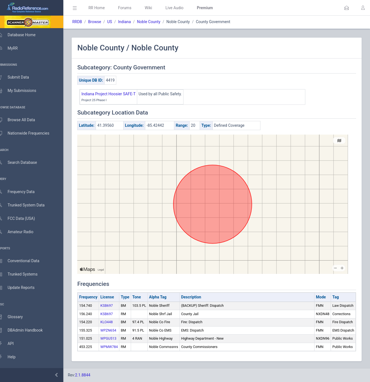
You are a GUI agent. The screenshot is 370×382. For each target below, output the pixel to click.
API (11, 343)
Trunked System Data (26, 205)
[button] (346, 8)
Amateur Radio (21, 232)
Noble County (156, 22)
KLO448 (114, 322)
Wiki (156, 8)
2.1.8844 (90, 375)
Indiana (132, 22)
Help (12, 357)
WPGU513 (116, 338)
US (117, 22)
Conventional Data (23, 261)
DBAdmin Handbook (25, 330)
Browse (102, 22)
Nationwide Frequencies (28, 133)
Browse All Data (21, 120)
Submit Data (18, 77)
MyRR (13, 48)
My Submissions (22, 90)
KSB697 (114, 305)
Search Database (22, 162)
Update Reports (21, 287)
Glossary (15, 317)
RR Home (104, 8)
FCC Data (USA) (21, 218)
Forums (132, 8)
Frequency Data (21, 191)
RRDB (85, 22)
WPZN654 (116, 330)
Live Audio (182, 8)
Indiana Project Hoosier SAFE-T (117, 94)
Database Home (21, 34)
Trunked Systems (22, 274)
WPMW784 (117, 347)
